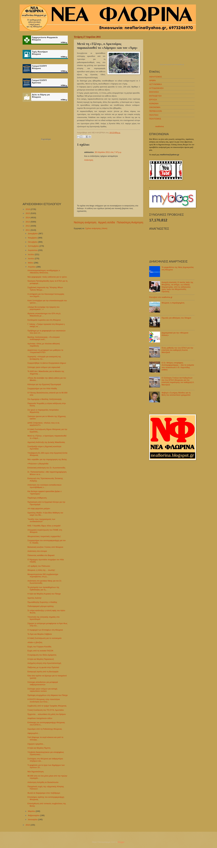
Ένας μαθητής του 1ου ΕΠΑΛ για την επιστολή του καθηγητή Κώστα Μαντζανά (177, 350)
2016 (28, 209)
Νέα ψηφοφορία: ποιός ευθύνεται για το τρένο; (47, 277)
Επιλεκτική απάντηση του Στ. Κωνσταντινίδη (46, 468)
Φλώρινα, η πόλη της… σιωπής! (41, 570)
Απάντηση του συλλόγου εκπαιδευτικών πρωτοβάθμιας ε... (44, 486)
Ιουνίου (31, 258)
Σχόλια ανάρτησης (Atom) (96, 228)
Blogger (121, 842)
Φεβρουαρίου (34, 815)
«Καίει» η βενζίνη (34, 642)
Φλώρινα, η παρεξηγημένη (173, 303)
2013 (28, 222)
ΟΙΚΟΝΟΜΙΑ (154, 107)
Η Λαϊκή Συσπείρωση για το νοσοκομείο (44, 638)
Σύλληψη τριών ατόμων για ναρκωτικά (43, 367)
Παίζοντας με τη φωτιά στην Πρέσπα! (43, 667)
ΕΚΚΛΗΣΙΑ (154, 92)
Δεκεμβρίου (33, 233)
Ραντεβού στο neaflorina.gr (160, 297)
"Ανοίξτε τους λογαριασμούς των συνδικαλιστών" (41, 520)
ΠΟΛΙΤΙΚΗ (153, 115)
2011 (28, 230)
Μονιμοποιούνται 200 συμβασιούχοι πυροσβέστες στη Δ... (42, 575)
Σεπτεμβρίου (33, 246)
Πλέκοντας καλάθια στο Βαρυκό (40, 555)
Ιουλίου (31, 254)
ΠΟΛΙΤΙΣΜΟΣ (155, 119)
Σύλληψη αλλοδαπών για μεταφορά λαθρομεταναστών (42, 683)
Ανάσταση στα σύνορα (37, 551)
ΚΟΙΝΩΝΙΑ (154, 103)
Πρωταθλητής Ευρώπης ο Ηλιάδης (42, 602)
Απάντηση (88, 160)
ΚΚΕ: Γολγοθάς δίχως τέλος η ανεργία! (44, 526)
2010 (28, 825)
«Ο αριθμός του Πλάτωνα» (38, 566)
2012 (28, 226)
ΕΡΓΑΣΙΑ (153, 99)
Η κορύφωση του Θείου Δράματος (42, 655)
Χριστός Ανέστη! (34, 598)
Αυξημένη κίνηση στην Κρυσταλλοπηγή (44, 663)
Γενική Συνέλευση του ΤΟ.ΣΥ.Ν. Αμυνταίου (45, 710)
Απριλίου (32, 267)
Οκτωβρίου (33, 242)
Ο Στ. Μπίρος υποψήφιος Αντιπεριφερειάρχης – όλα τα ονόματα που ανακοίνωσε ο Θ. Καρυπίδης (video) (178, 366)
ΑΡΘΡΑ (152, 80)
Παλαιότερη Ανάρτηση (130, 222)
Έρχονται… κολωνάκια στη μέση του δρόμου (46, 714)
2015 (28, 213)
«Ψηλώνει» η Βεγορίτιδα (37, 463)
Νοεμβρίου (33, 238)
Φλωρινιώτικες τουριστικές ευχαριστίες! (44, 536)
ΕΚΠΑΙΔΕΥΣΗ (155, 96)
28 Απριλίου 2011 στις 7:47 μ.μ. (108, 152)
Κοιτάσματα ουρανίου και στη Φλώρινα (44, 320)
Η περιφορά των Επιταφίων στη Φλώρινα (45, 630)
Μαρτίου (32, 811)
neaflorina (159, 126)
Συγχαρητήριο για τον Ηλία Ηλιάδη (42, 388)
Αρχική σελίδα (106, 222)
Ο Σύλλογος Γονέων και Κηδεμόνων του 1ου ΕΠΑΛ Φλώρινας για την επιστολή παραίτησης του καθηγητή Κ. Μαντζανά (178, 381)
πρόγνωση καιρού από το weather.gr (172, 64)
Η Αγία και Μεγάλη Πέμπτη (38, 748)
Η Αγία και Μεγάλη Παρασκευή (40, 659)
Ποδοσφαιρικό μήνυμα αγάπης (40, 606)
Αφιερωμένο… (33, 733)
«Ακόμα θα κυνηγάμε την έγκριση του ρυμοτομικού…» (43, 308)
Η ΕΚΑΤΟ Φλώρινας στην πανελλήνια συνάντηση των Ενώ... (43, 700)
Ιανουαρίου (33, 819)
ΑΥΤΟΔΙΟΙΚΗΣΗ (156, 88)
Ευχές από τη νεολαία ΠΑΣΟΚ (40, 651)
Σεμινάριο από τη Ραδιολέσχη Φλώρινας (44, 729)
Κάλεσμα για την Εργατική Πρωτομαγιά (44, 384)
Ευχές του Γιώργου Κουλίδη (39, 646)
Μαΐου (31, 263)
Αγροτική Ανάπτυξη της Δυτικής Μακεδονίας (46, 442)
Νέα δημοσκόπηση (35, 771)
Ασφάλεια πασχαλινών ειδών (39, 718)
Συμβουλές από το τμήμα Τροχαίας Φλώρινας (46, 706)
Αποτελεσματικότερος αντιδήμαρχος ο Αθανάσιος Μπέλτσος (43, 271)
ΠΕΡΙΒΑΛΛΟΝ (155, 111)
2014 (28, 217)
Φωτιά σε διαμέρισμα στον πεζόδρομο (43, 793)
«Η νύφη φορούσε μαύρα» (38, 508)
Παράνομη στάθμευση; (37, 498)
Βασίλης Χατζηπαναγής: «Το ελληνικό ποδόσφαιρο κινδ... (43, 338)
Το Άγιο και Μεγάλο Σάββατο (39, 634)
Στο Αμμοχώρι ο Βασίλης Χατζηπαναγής (44, 399)
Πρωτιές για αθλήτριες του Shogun (176, 318)
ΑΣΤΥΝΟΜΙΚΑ (155, 84)
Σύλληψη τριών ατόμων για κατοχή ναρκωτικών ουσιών (42, 690)
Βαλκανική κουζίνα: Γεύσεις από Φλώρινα (45, 547)
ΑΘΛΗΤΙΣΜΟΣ (155, 77)
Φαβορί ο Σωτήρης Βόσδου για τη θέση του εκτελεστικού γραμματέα (176, 394)
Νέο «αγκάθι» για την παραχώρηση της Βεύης (47, 459)
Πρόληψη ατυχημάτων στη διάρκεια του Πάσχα (47, 695)
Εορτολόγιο (46, 139)
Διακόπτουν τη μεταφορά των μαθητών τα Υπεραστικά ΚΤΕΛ (45, 351)
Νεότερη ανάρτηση (85, 222)
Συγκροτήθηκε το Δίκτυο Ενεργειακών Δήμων (46, 363)
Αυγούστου (33, 250)
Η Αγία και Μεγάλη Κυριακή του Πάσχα (44, 594)
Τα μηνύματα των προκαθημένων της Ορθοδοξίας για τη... (43, 588)
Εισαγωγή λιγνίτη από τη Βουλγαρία (42, 671)
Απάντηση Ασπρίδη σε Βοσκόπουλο (42, 782)
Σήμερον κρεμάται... (35, 744)
